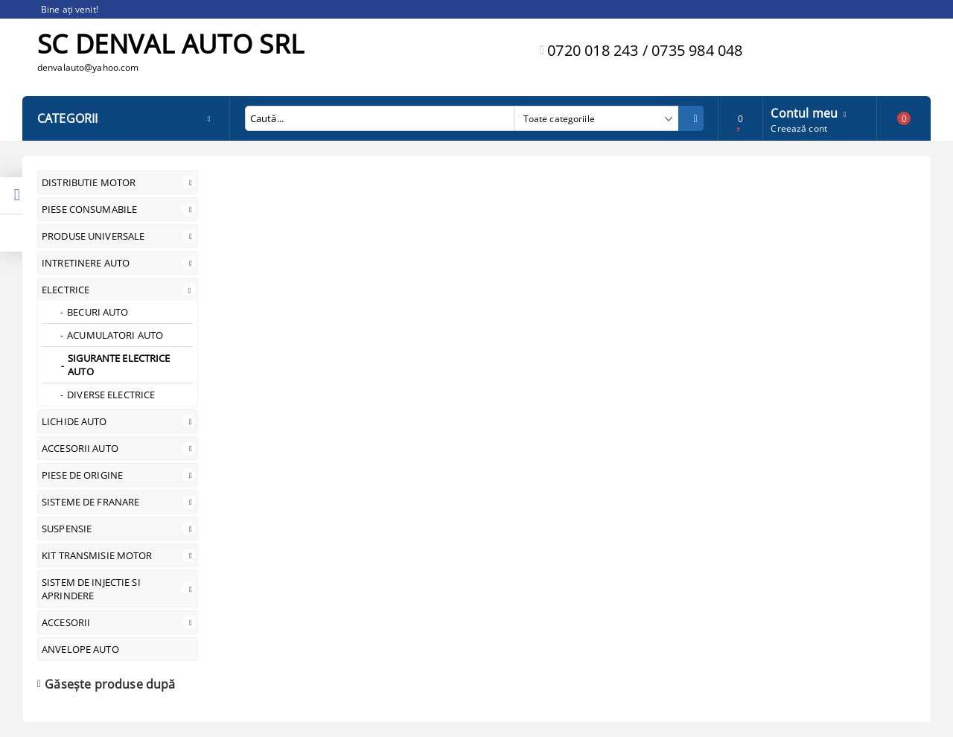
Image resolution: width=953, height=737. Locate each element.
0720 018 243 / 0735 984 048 (644, 50)
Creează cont (798, 128)
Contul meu (804, 111)
